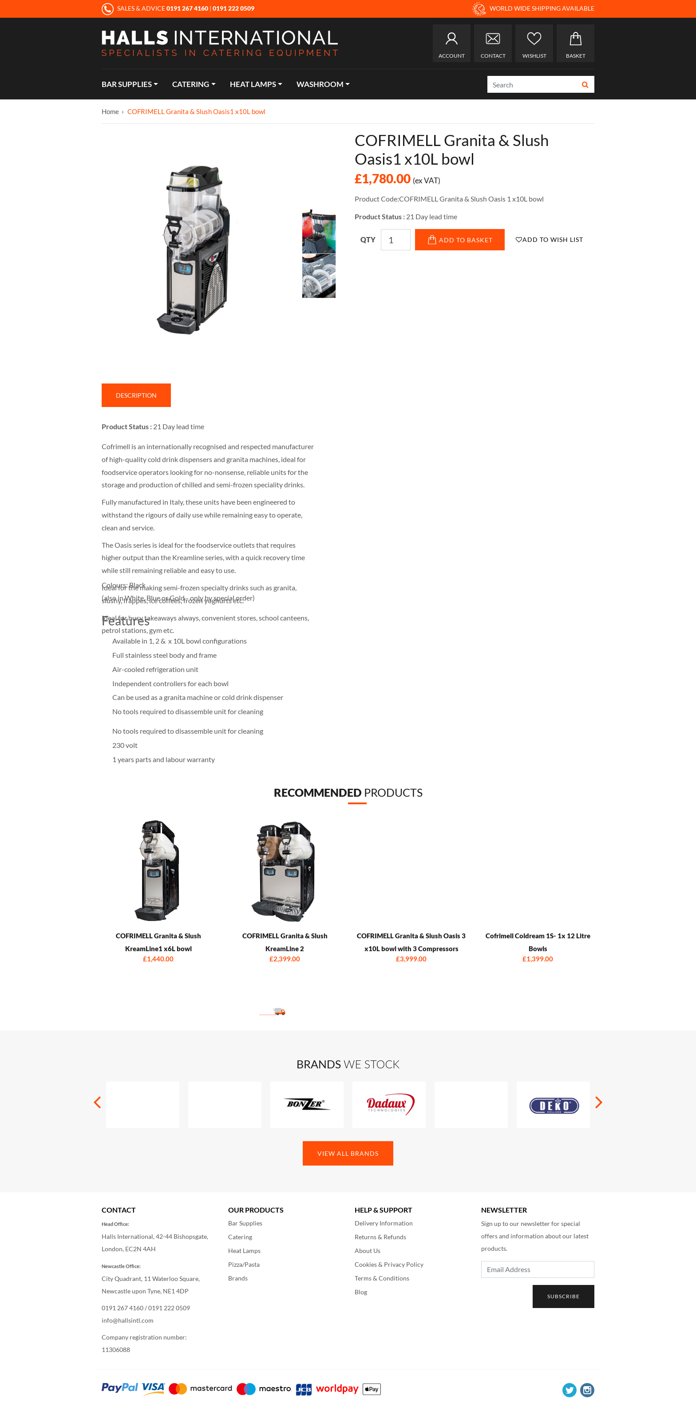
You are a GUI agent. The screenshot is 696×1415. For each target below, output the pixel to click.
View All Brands (348, 1153)
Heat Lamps (253, 84)
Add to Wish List (549, 239)
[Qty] (396, 239)
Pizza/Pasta (244, 1264)
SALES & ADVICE (156, 8)
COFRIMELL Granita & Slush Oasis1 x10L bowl (196, 111)
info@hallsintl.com (128, 1320)
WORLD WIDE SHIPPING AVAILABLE (533, 9)
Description (136, 395)
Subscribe (563, 1296)
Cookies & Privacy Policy (389, 1264)
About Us (367, 1250)
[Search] (532, 84)
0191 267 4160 (122, 1308)
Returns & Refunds (380, 1237)
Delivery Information (384, 1223)
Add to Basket (460, 240)
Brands (238, 1278)
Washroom (320, 84)
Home (110, 111)
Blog (361, 1292)
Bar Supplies (127, 84)
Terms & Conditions (382, 1278)
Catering (190, 84)
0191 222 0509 (169, 1308)
